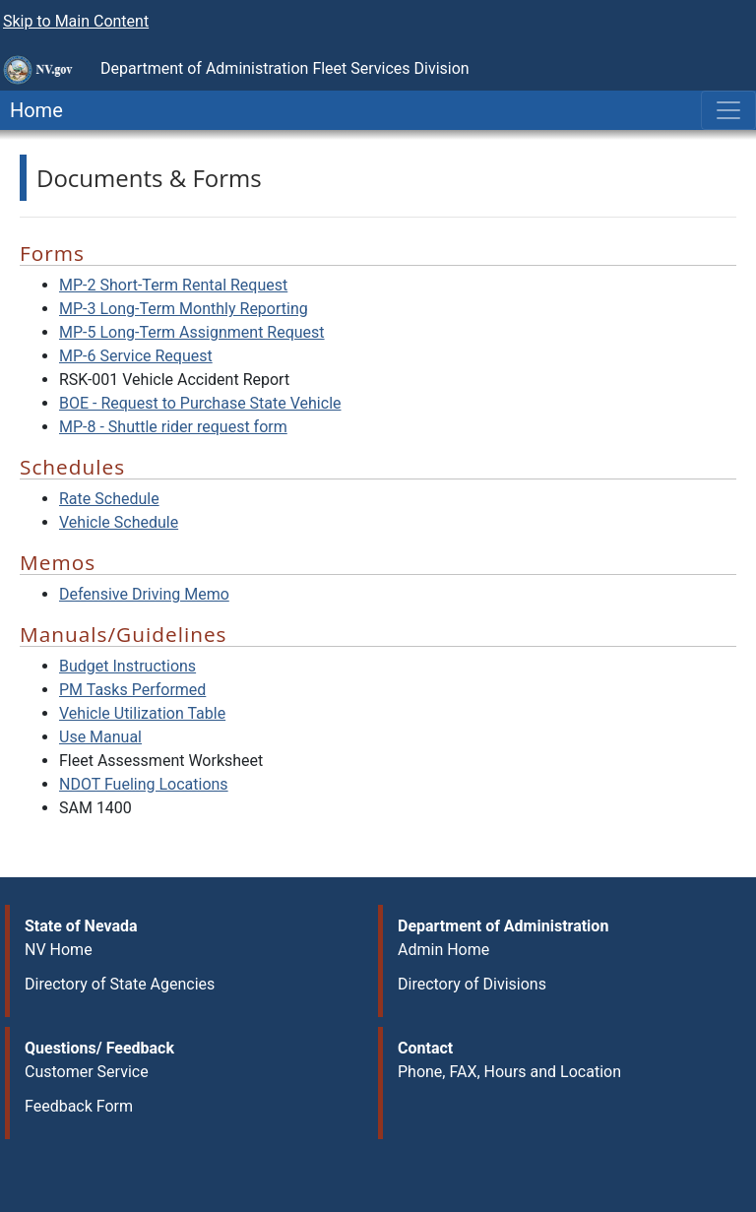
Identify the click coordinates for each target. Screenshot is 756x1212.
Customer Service (87, 1071)
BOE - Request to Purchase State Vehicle (200, 403)
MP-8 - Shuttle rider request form (173, 426)
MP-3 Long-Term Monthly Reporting (183, 308)
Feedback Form (79, 1106)
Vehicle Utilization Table (142, 713)
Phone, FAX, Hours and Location (509, 1071)
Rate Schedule (109, 498)
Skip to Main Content (76, 21)
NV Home (59, 949)
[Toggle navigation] (728, 110)
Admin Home (443, 949)
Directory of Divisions (472, 984)
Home (31, 110)
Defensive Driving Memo (144, 594)
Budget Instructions (127, 666)
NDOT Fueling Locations (143, 784)
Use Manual (100, 737)
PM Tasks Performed (132, 689)
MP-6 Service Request (136, 356)
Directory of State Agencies (120, 984)
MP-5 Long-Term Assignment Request (192, 332)
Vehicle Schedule (118, 522)
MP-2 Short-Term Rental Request (173, 285)
